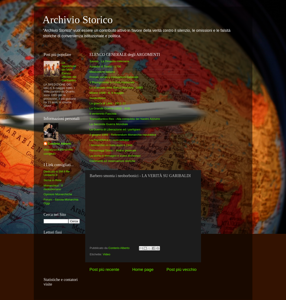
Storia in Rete (53, 180)
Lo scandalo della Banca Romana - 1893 (116, 87)
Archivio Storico (78, 19)
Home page (143, 269)
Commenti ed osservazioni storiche (112, 161)
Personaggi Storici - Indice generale (113, 150)
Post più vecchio (181, 269)
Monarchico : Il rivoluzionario (53, 187)
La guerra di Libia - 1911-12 (108, 103)
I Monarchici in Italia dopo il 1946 (111, 145)
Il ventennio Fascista (103, 113)
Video (106, 254)
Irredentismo (98, 98)
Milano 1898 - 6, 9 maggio (107, 92)
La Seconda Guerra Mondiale (109, 124)
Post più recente (105, 269)
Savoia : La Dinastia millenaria (109, 61)
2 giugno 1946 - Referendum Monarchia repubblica (123, 134)
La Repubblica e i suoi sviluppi (109, 140)
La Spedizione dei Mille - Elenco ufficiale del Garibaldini (69, 71)
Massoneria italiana (102, 71)
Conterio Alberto (59, 143)
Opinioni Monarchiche (58, 194)
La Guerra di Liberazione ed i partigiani (115, 129)
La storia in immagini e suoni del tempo (115, 155)
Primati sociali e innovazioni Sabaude (114, 77)
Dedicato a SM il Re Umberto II (57, 173)
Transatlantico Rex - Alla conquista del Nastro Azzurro (125, 119)
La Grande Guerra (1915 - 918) (110, 108)
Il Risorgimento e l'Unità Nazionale (112, 82)
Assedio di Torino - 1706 (105, 66)
